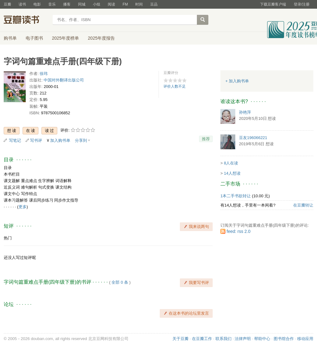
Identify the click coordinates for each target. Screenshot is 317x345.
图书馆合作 (284, 338)
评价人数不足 (174, 86)
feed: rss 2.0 (238, 231)
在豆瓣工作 (202, 338)
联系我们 (223, 338)
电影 (37, 4)
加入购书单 (60, 140)
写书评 (36, 140)
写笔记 (15, 140)
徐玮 (44, 73)
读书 (22, 4)
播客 (67, 4)
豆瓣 (7, 4)
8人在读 (231, 163)
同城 (81, 4)
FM (125, 4)
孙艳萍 (245, 112)
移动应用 (305, 338)
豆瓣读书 (26, 20)
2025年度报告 (101, 38)
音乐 (52, 4)
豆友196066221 (253, 137)
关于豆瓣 (180, 338)
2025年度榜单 (65, 38)
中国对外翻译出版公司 (64, 80)
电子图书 (34, 38)
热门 (8, 238)
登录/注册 (302, 4)
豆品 (154, 4)
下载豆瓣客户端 (273, 4)
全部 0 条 (119, 282)
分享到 (81, 140)
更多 (23, 206)
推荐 (206, 139)
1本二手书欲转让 (235, 196)
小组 (96, 4)
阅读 (111, 4)
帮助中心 (262, 338)
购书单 (10, 38)
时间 (139, 4)
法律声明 (243, 338)
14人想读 (232, 173)
